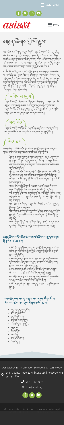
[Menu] (50, 5)
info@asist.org (35, 387)
